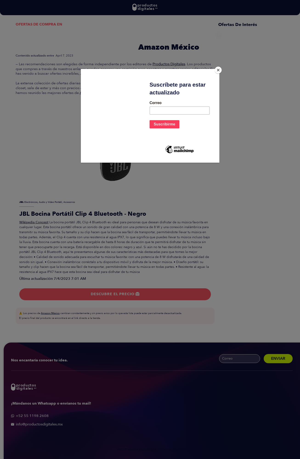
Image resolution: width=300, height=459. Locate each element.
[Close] (218, 70)
